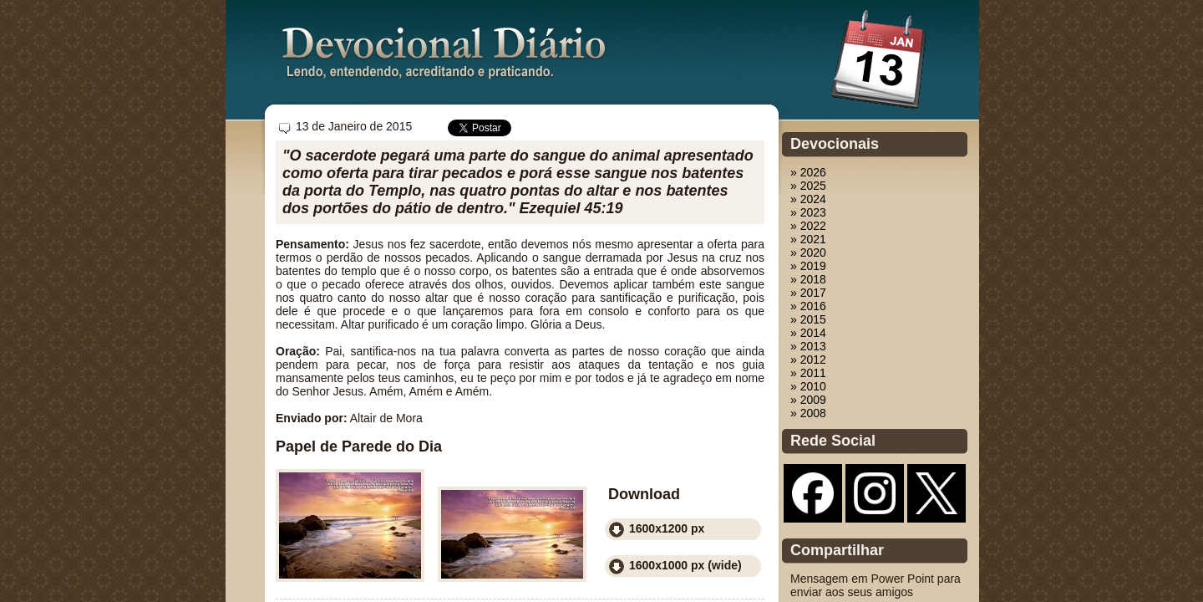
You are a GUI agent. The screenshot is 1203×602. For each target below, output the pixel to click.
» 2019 (808, 266)
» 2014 (808, 332)
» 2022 (808, 225)
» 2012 (808, 359)
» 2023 (808, 212)
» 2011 (808, 373)
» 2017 (808, 292)
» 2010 (808, 386)
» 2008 (808, 413)
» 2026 (808, 172)
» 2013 (808, 346)
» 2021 (808, 239)
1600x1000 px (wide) (685, 565)
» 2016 (808, 306)
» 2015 (808, 319)
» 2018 (808, 279)
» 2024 (808, 199)
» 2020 (808, 252)
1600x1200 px (666, 528)
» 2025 (808, 185)
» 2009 (808, 399)
